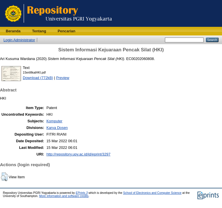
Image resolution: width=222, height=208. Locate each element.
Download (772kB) (38, 78)
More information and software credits (64, 196)
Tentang (39, 31)
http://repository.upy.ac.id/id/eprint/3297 (78, 154)
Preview (62, 78)
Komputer (54, 121)
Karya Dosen (57, 127)
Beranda (13, 31)
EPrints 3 (82, 192)
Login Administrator (19, 40)
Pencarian (66, 31)
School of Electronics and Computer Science (152, 192)
